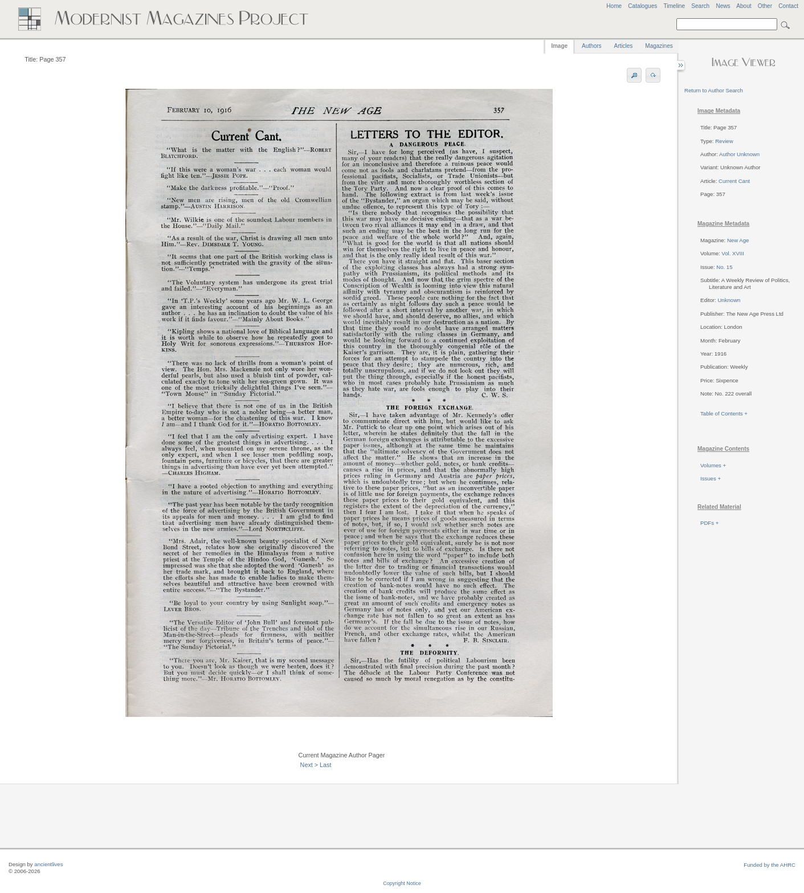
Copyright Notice (402, 883)
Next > (309, 764)
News (723, 6)
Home (614, 6)
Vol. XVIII (732, 253)
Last (325, 764)
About (743, 6)
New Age (738, 240)
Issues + (710, 478)
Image (559, 46)
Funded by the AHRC (769, 865)
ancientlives (48, 864)
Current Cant (734, 181)
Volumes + (713, 465)
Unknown (728, 300)
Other (765, 6)
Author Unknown (739, 154)
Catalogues (642, 6)
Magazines (658, 46)
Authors (591, 46)
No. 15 (724, 267)
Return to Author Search (713, 90)
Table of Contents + (724, 413)
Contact (788, 6)
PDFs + (709, 523)
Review (724, 141)
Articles (623, 46)
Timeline (674, 6)
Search (700, 6)
